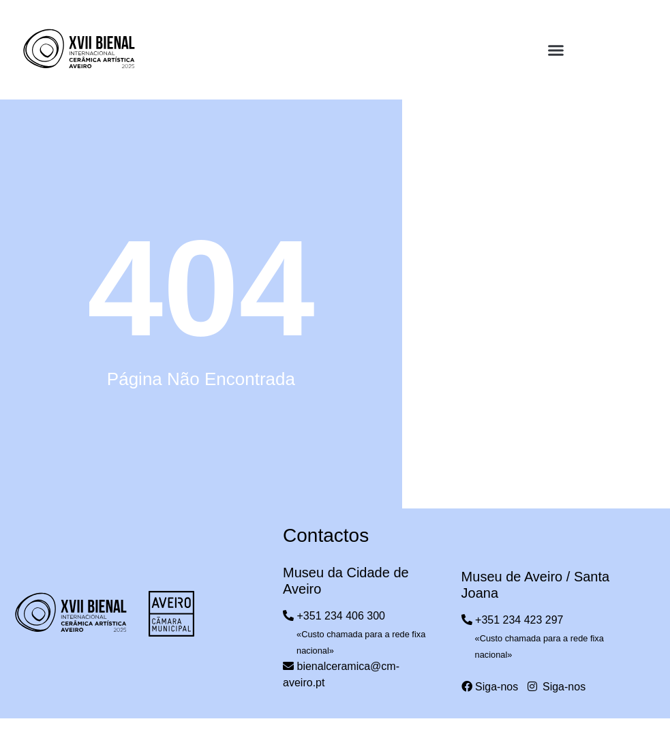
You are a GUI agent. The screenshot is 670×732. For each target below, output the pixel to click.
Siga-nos (490, 686)
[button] (556, 50)
